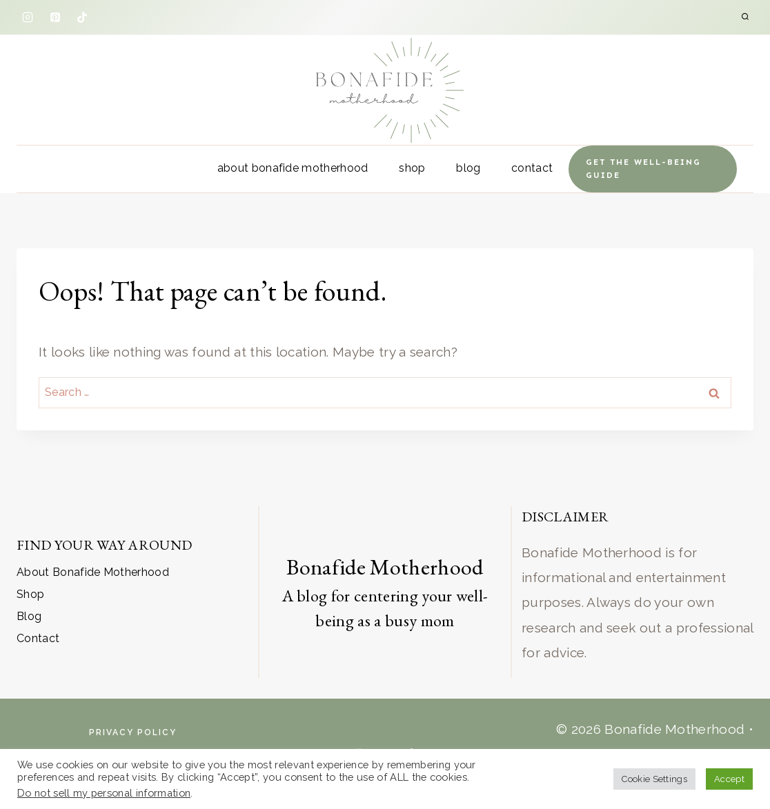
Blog (468, 167)
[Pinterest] (55, 17)
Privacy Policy (133, 732)
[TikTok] (82, 17)
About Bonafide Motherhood (292, 167)
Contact (532, 167)
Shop (412, 167)
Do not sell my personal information (103, 793)
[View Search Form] (745, 17)
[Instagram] (28, 17)
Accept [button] (729, 779)
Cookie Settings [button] (654, 779)
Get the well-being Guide (643, 168)
